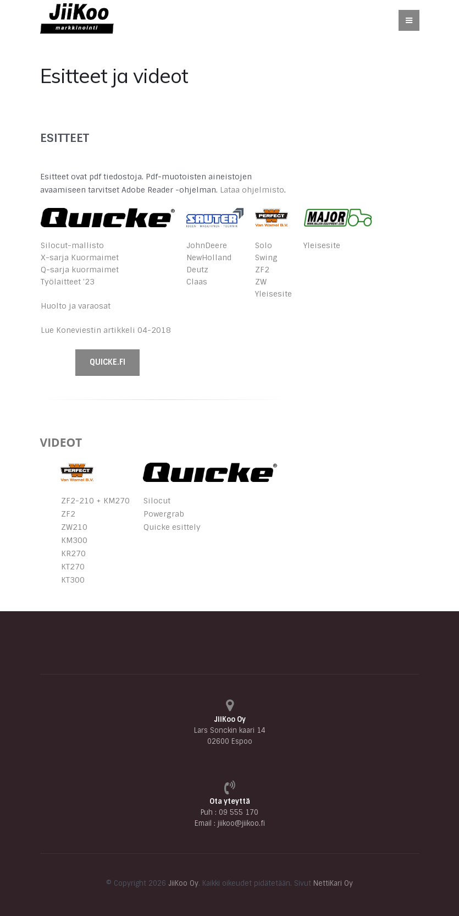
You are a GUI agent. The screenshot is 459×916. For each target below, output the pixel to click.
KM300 (74, 540)
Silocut (156, 501)
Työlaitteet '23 (68, 282)
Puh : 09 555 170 (229, 812)
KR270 (73, 553)
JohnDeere (206, 245)
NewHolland (208, 257)
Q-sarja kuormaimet (80, 270)
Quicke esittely (172, 527)
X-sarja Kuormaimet (80, 257)
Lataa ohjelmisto (252, 190)
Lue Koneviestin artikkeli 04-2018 (106, 330)
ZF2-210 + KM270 (95, 501)
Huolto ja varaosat (75, 306)
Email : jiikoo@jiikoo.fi (230, 823)
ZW (261, 282)
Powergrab (163, 514)
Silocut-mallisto (72, 245)
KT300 (73, 580)
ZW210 (74, 527)
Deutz (197, 270)
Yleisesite (273, 294)
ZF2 (262, 270)
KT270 (73, 567)
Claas (196, 282)
